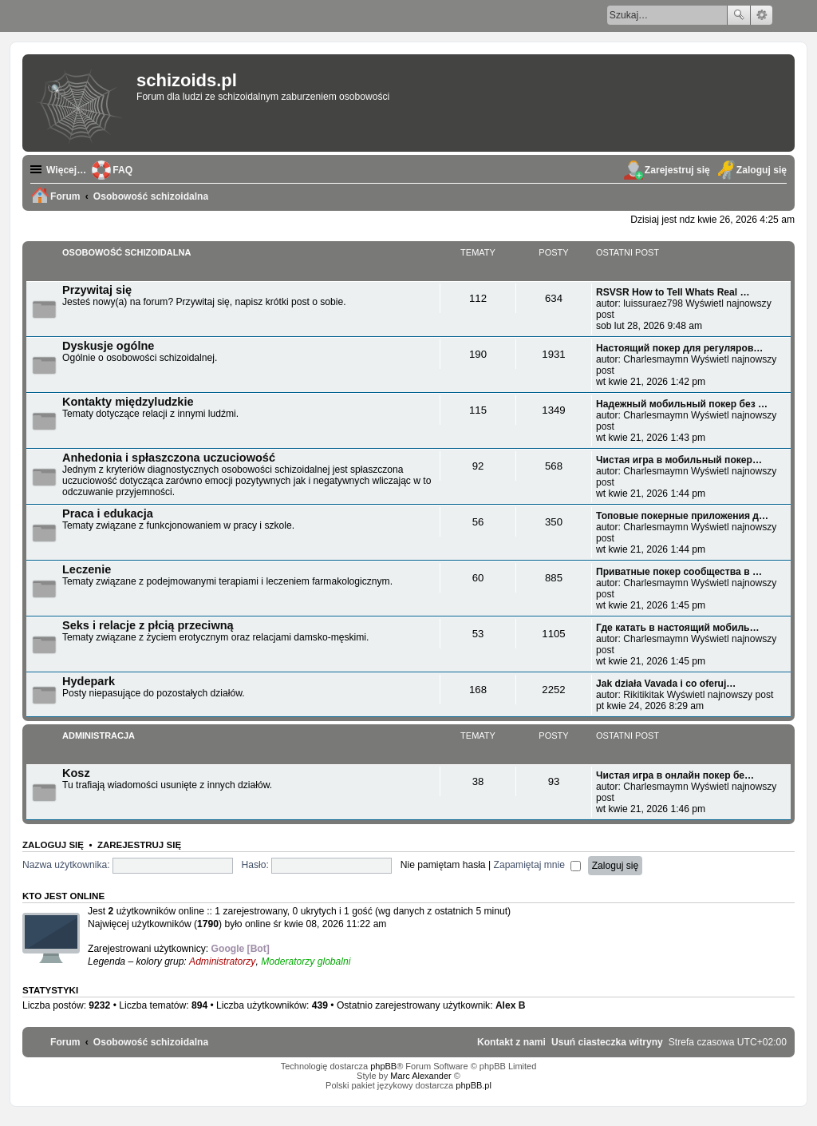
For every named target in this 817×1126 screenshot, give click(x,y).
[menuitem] (607, 1042)
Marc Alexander (420, 1075)
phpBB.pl (473, 1085)
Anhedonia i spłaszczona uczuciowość (168, 457)
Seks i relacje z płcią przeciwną (148, 625)
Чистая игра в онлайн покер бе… (675, 775)
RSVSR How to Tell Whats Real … (673, 292)
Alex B (510, 1005)
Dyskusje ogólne (108, 345)
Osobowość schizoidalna (126, 252)
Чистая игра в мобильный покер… (679, 460)
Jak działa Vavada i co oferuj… (666, 683)
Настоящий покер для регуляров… (679, 348)
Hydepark (88, 681)
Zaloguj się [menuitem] (761, 170)
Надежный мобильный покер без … (682, 404)
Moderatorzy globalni (305, 961)
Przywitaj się (97, 289)
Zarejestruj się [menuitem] (677, 170)
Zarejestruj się (139, 845)
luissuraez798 (653, 303)
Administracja (98, 735)
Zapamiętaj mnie (538, 864)
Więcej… (66, 170)
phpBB (383, 1066)
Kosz (76, 773)
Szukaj (739, 15)
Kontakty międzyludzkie (128, 401)
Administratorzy (222, 961)
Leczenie (86, 569)
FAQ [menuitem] (122, 170)
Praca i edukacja (107, 513)
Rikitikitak (643, 694)
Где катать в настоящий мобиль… (678, 627)
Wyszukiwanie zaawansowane (761, 15)
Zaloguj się (53, 845)
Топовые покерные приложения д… (682, 515)
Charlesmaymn (655, 359)
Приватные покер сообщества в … (679, 571)
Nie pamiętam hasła (443, 864)
